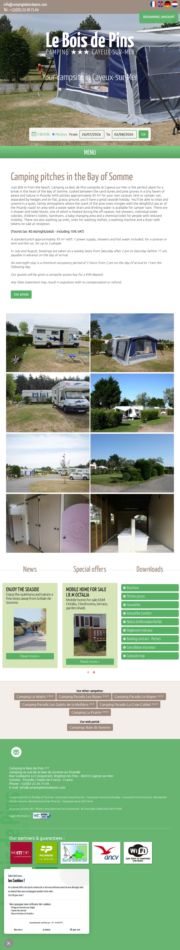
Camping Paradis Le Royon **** (139, 696)
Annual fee (133, 605)
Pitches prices (136, 596)
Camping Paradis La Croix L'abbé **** (129, 704)
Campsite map (136, 656)
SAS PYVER (115, 809)
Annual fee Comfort (139, 613)
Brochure (133, 588)
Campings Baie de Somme (90, 727)
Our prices (21, 294)
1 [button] (88, 672)
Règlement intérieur (140, 630)
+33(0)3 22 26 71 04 (24, 9)
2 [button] (94, 672)
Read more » (30, 656)
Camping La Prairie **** (90, 712)
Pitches (61, 134)
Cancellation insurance (141, 647)
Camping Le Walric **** (35, 696)
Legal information (19, 816)
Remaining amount (159, 17)
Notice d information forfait (144, 622)
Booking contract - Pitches (144, 639)
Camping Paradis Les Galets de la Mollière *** (58, 704)
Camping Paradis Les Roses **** (84, 696)
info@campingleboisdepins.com (25, 4)
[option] (30, 625)
